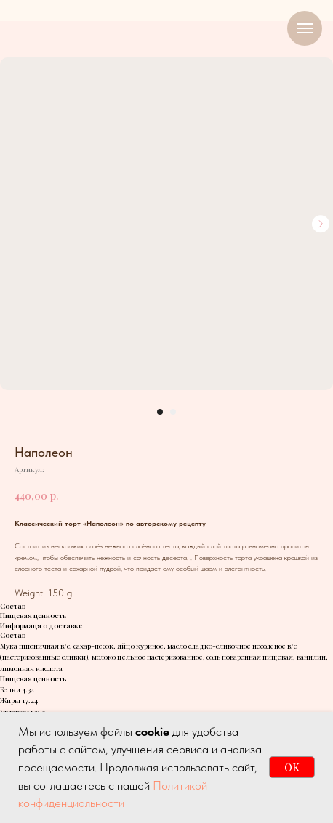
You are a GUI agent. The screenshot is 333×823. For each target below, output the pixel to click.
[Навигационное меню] (305, 28)
